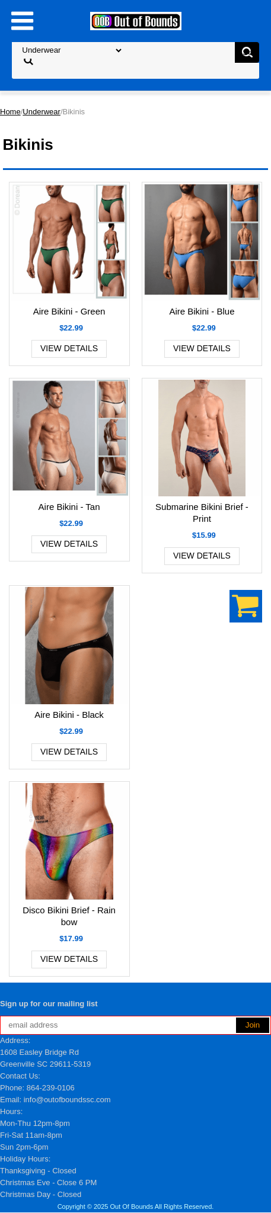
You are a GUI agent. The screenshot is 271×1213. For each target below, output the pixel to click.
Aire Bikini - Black (69, 715)
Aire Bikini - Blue (201, 311)
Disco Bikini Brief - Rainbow (69, 916)
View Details (69, 348)
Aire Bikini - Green (69, 311)
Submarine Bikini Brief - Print (201, 513)
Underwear (41, 111)
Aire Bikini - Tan (69, 507)
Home (10, 111)
